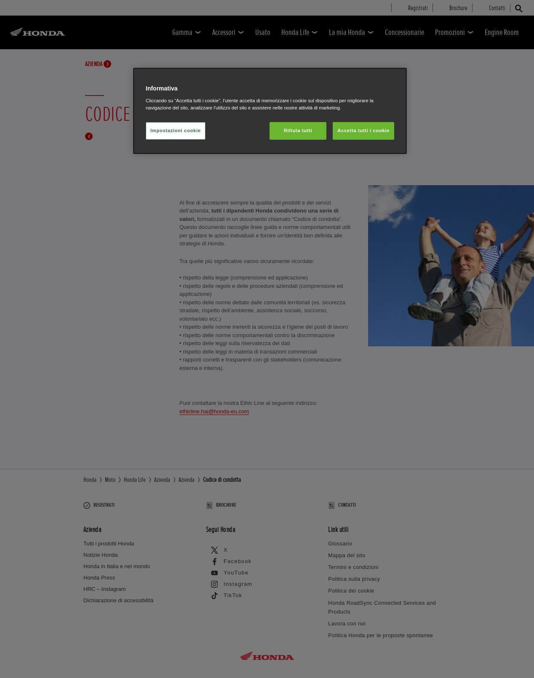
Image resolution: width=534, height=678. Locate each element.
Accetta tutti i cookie (363, 130)
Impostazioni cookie (175, 130)
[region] (270, 111)
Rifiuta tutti (298, 130)
